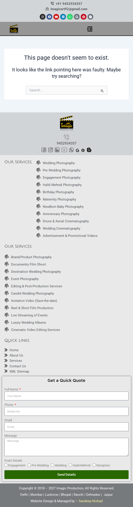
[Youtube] (64, 150)
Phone (9, 405)
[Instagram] (50, 150)
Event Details (13, 460)
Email (8, 420)
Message (10, 435)
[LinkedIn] (57, 150)
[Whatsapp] (71, 150)
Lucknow (51, 495)
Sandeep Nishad (91, 501)
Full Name (11, 389)
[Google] (77, 150)
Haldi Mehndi (81, 465)
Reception (103, 465)
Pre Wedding (40, 465)
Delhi (24, 495)
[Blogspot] (89, 150)
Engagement (17, 465)
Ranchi (79, 495)
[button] (89, 29)
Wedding (61, 465)
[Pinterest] (83, 150)
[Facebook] (44, 150)
